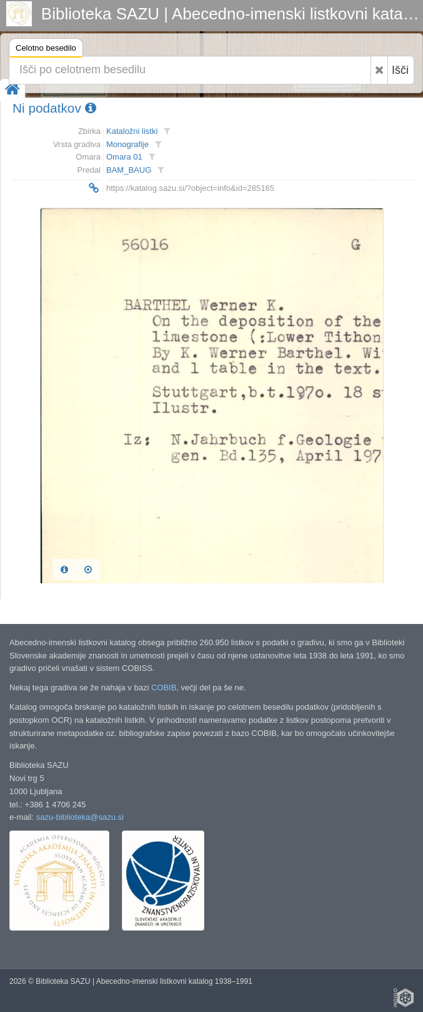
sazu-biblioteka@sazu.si (80, 817)
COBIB (163, 687)
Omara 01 (124, 156)
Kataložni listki (131, 131)
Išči (400, 70)
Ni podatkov (54, 108)
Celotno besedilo (45, 49)
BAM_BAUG (128, 170)
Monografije (127, 144)
